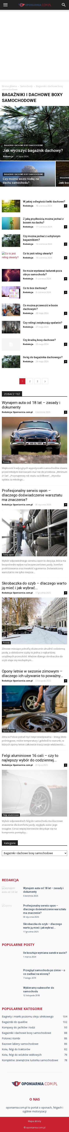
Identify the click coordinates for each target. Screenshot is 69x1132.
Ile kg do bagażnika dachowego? (43, 357)
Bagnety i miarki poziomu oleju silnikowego (28, 1016)
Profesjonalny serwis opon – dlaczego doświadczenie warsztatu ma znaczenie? (32, 495)
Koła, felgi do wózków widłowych (22, 1054)
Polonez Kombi (11, 1038)
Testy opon (8, 554)
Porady (6, 462)
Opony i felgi (9, 731)
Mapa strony (34, 1121)
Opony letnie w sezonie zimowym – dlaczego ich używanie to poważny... (32, 673)
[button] (64, 5)
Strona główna (9, 86)
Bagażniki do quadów (14, 1022)
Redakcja (8, 156)
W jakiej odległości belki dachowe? (44, 201)
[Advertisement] (34, 46)
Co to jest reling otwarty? (38, 253)
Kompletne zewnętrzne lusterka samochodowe (30, 1060)
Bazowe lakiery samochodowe (20, 1043)
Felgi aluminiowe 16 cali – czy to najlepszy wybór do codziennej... (30, 757)
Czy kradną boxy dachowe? (39, 340)
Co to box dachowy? (35, 288)
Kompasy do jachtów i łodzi (18, 1027)
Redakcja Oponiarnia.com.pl (17, 412)
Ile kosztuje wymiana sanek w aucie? (45, 952)
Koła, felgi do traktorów (16, 1049)
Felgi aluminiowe (11, 815)
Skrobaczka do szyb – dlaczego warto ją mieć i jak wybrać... (34, 585)
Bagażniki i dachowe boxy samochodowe (23, 145)
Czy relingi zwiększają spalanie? (42, 322)
